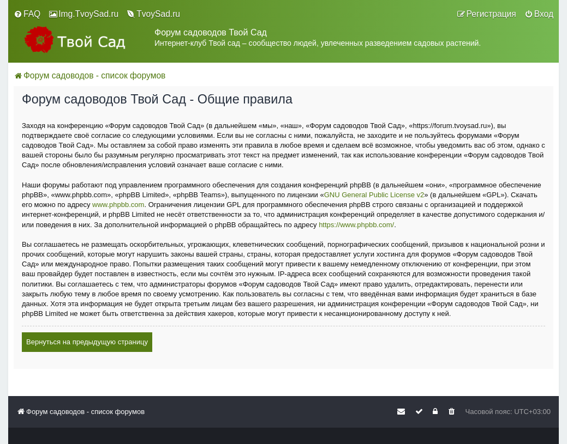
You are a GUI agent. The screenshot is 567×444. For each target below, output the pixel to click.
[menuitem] (27, 14)
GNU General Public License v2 (374, 195)
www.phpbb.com (118, 204)
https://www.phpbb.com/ (356, 225)
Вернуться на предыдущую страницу (87, 342)
